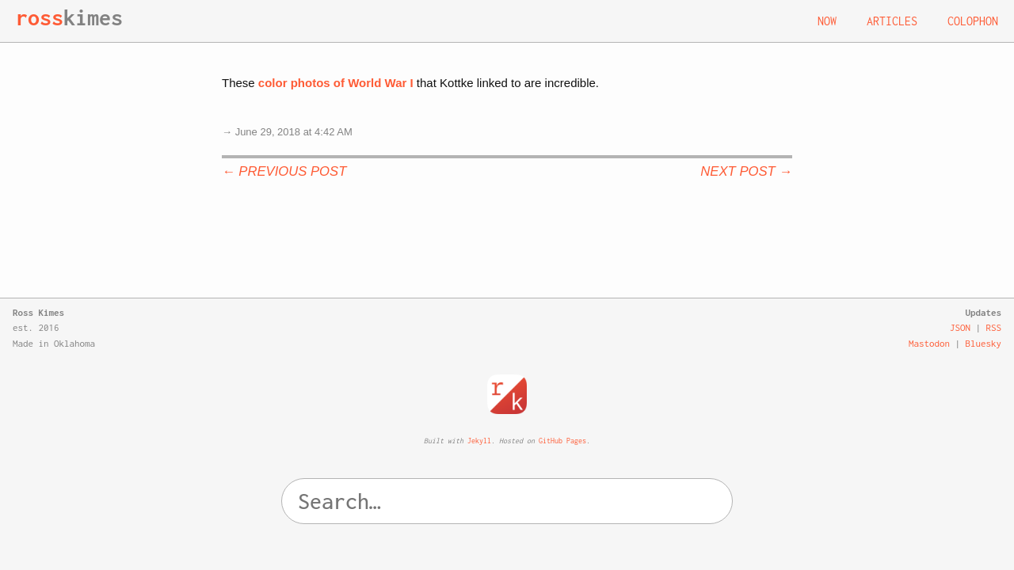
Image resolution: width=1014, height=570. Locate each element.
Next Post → (746, 171)
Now (827, 21)
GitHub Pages (562, 440)
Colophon (972, 21)
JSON (960, 327)
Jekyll (479, 440)
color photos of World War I (336, 82)
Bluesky (984, 343)
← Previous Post (284, 171)
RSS (994, 327)
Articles (892, 21)
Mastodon (929, 343)
